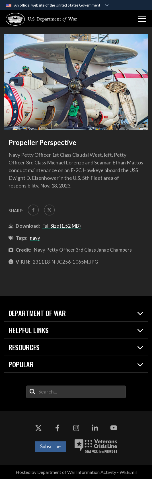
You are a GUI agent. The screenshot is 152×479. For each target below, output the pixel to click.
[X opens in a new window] (38, 428)
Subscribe (50, 446)
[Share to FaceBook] (33, 210)
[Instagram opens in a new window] (76, 428)
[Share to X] (49, 210)
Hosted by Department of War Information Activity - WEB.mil (76, 472)
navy (35, 238)
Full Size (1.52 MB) (61, 226)
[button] (142, 19)
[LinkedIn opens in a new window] (95, 428)
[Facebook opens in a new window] (57, 428)
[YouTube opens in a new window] (113, 428)
